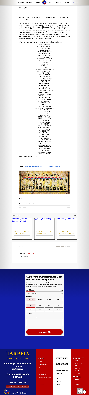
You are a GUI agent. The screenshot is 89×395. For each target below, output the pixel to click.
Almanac (59, 384)
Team (40, 361)
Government (78, 363)
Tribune (59, 381)
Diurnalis (59, 373)
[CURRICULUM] (62, 364)
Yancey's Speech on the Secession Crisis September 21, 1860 (21, 232)
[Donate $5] (44, 332)
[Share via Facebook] (19, 203)
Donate (77, 379)
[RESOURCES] (80, 358)
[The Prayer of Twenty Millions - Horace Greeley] (44, 223)
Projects (77, 370)
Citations (77, 368)
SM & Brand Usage (44, 371)
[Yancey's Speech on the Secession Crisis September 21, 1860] (22, 223)
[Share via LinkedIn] (26, 203)
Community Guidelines (45, 377)
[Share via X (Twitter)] (23, 203)
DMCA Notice (43, 374)
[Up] (84, 392)
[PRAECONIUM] (62, 370)
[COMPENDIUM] (62, 358)
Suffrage (77, 365)
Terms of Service (43, 364)
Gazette (59, 378)
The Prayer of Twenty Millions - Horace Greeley (43, 232)
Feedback (77, 384)
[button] (20, 2)
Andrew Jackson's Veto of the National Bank (66, 232)
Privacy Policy (43, 367)
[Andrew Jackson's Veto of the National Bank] (67, 223)
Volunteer (77, 382)
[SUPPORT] (80, 376)
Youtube (41, 384)
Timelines (77, 373)
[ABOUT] (44, 358)
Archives (21, 198)
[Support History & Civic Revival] (17, 386)
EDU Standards (79, 360)
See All (75, 215)
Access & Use (43, 380)
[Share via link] (29, 203)
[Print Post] (33, 203)
